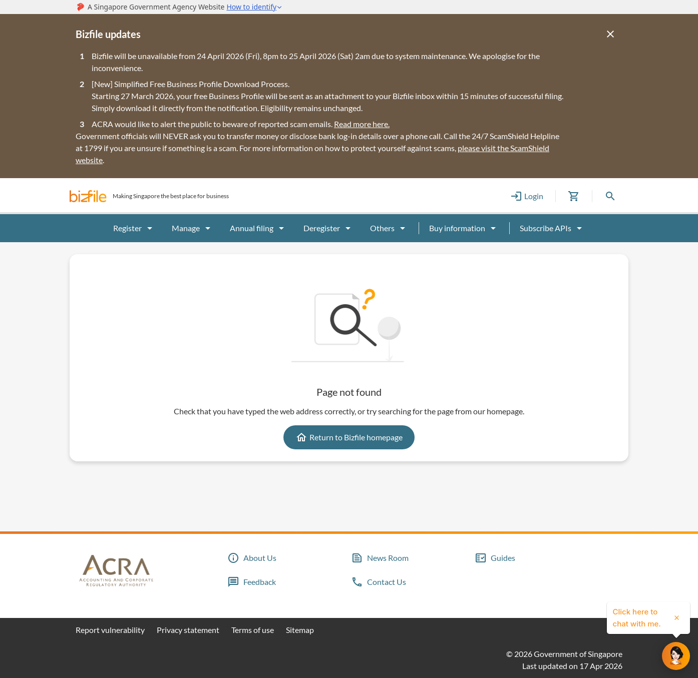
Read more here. (362, 124)
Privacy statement (188, 629)
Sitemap (300, 629)
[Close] (610, 34)
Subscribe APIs (552, 228)
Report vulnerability (110, 629)
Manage (193, 228)
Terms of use (252, 629)
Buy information (464, 228)
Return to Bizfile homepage (349, 437)
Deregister (328, 228)
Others (389, 228)
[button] (88, 196)
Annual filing (258, 228)
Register (134, 228)
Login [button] (526, 196)
